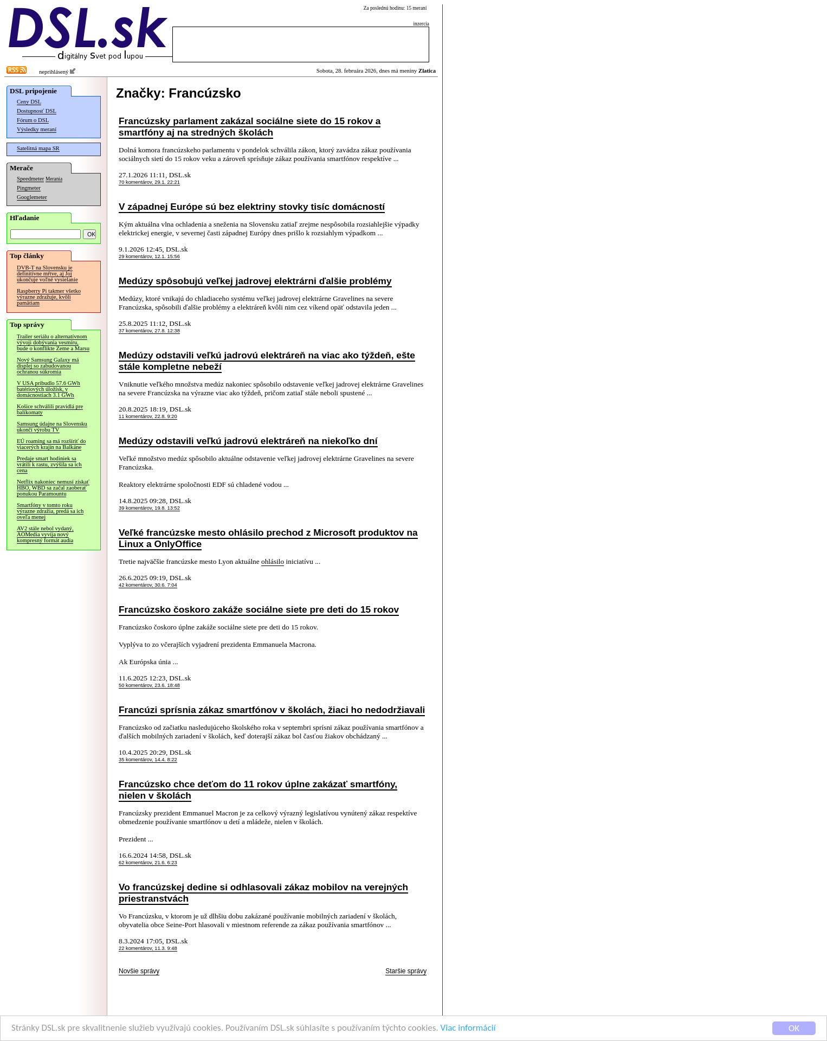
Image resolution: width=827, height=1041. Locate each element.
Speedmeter (30, 179)
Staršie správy (406, 971)
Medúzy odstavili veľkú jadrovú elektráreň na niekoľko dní (248, 440)
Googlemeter (32, 197)
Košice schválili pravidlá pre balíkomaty (50, 409)
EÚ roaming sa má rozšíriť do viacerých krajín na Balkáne (51, 444)
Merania (54, 179)
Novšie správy (139, 971)
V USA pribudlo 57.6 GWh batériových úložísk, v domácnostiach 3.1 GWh (48, 389)
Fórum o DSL (33, 120)
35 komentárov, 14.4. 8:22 (148, 759)
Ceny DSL (29, 102)
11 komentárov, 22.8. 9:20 (148, 416)
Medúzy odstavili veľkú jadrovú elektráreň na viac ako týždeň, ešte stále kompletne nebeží (267, 361)
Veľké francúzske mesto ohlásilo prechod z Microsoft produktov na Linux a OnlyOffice (268, 538)
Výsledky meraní (36, 129)
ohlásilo (272, 561)
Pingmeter (29, 188)
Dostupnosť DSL (36, 111)
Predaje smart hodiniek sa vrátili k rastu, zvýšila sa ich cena (49, 464)
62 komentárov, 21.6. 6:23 (148, 862)
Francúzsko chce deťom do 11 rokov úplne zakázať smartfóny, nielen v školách (258, 790)
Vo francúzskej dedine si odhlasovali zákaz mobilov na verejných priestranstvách (263, 893)
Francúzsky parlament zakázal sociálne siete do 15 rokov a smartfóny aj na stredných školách (249, 126)
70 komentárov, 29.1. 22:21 (149, 182)
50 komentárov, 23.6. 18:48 (149, 685)
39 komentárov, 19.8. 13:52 (149, 508)
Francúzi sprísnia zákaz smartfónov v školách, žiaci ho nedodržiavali (272, 709)
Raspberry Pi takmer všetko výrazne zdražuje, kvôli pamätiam (49, 297)
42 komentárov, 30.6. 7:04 (148, 585)
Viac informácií (468, 1028)
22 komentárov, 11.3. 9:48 (148, 948)
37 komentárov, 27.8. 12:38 (149, 330)
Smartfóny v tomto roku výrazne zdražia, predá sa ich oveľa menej (50, 511)
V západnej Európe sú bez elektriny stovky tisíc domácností (252, 206)
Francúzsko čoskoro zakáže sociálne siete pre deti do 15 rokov (259, 609)
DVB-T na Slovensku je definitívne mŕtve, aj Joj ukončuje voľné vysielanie (47, 273)
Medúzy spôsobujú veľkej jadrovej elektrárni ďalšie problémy (255, 280)
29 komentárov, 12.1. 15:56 (149, 256)
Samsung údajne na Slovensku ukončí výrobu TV (52, 427)
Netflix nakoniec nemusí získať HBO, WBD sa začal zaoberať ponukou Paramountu (53, 488)
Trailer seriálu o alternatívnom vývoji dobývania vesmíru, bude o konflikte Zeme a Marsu (53, 342)
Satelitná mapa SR (38, 148)
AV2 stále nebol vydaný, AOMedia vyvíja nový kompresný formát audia (45, 534)
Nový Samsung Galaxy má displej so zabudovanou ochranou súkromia (48, 366)
